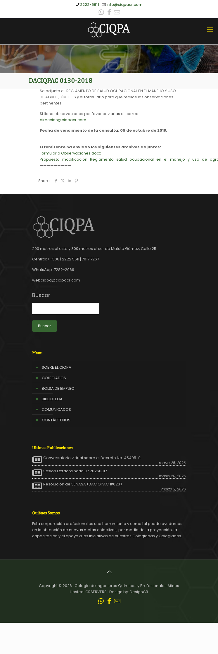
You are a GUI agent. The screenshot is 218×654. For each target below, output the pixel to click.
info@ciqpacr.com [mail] (124, 4)
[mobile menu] (210, 30)
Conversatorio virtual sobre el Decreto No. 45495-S (92, 458)
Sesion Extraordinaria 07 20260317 (75, 471)
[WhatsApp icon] (101, 13)
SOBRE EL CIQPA (56, 367)
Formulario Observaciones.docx (70, 153)
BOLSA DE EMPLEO (58, 388)
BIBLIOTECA (52, 399)
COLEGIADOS (54, 378)
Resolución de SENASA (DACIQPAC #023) (82, 484)
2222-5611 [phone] (89, 4)
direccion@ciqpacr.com (63, 120)
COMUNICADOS (56, 409)
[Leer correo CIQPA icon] (117, 13)
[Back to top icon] (109, 572)
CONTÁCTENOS (56, 420)
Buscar (41, 295)
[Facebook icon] (109, 13)
